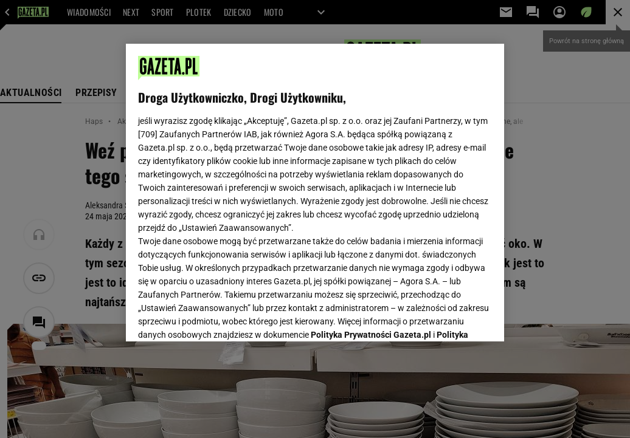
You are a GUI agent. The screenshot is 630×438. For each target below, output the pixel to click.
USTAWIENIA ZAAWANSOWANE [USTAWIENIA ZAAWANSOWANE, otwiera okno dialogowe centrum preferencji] (218, 317)
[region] (315, 192)
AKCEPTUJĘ (451, 318)
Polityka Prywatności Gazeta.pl (371, 180)
